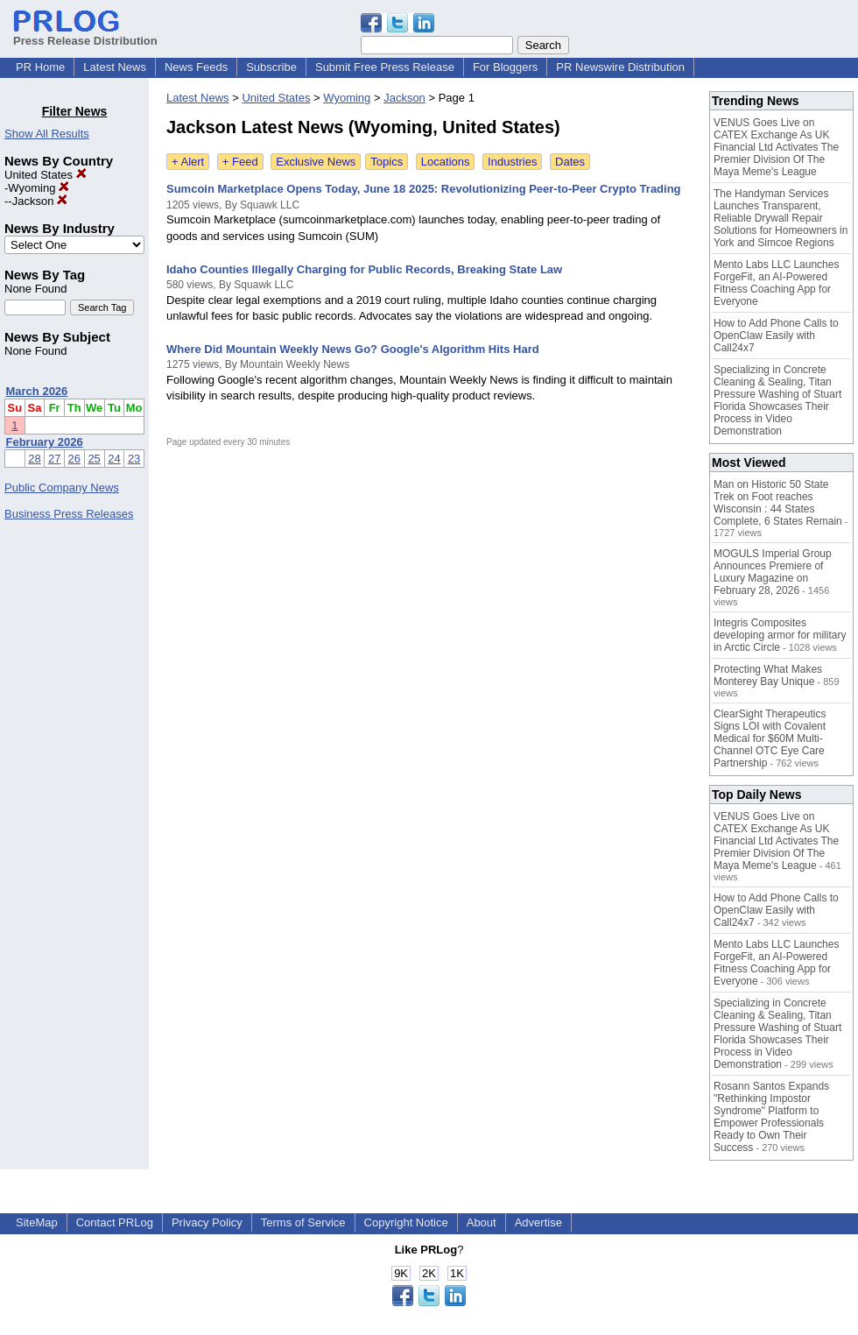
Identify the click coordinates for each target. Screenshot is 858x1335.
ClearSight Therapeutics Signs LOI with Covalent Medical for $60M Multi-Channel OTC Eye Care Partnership (770, 738)
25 (94, 458)
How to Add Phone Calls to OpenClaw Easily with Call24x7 (776, 335)
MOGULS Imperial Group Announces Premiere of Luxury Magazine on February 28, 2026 (773, 572)
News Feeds (196, 67)
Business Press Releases (68, 513)
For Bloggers (505, 67)
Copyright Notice (406, 1222)
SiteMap (37, 1222)
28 (34, 458)
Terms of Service (303, 1222)
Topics (386, 161)
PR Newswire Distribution (620, 67)
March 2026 (37, 391)
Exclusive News (315, 161)
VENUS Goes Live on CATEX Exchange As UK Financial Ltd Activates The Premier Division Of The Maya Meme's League (776, 147)
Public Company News (61, 487)
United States (45, 174)
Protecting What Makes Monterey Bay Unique (768, 675)
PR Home (40, 67)
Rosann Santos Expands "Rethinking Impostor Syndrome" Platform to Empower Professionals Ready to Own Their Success (771, 1117)
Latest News (114, 67)
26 (74, 458)
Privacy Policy (207, 1222)
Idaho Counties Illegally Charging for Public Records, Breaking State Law (364, 269)
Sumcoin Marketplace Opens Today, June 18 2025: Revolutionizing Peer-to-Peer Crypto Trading (423, 188)
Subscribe (271, 67)
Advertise (538, 1222)
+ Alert (188, 161)
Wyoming (38, 187)
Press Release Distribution (85, 34)
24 (114, 458)
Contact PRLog (114, 1222)
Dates (570, 161)
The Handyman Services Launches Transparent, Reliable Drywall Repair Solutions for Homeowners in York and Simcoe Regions (780, 218)
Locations (445, 161)
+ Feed (240, 161)
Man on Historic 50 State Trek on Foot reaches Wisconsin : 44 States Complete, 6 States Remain (778, 502)
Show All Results (46, 133)
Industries (512, 161)
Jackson (39, 201)
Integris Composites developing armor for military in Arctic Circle (780, 635)
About (481, 1222)
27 (54, 458)
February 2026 (44, 442)
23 (134, 458)
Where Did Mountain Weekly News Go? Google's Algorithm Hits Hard (352, 349)
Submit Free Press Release (384, 67)
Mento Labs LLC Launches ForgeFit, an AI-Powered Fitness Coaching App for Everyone (776, 282)
